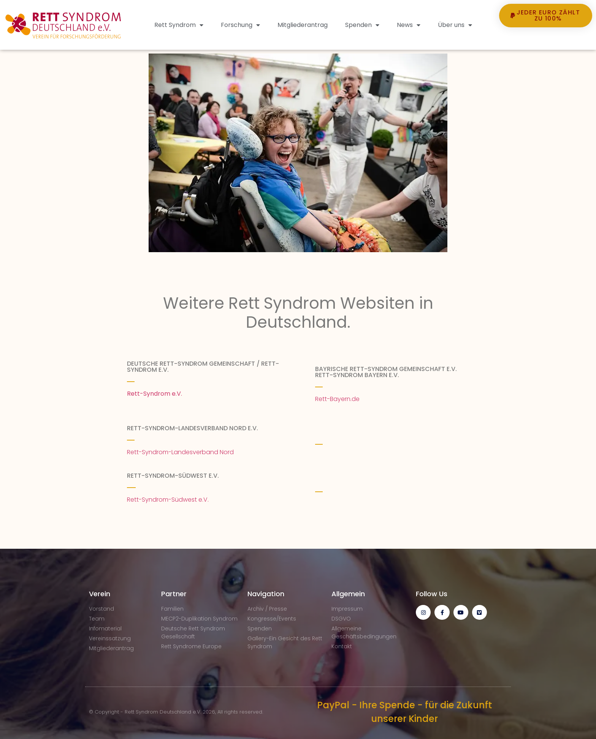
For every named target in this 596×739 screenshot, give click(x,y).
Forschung (240, 25)
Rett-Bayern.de (337, 399)
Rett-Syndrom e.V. (154, 393)
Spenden (362, 25)
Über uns (455, 25)
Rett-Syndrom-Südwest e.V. (168, 499)
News (408, 25)
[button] (546, 41)
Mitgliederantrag (302, 25)
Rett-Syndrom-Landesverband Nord (180, 452)
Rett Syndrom (178, 25)
